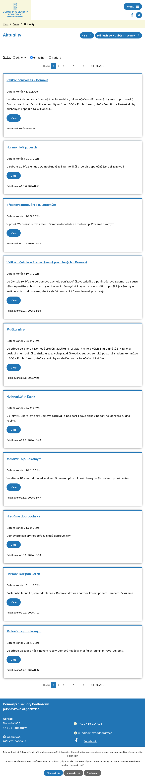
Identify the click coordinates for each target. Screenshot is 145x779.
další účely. (72, 755)
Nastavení (92, 772)
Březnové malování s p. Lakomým (31, 205)
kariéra (56, 58)
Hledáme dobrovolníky (23, 517)
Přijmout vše (53, 772)
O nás (16, 24)
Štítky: (7, 58)
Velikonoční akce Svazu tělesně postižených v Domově (47, 263)
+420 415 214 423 (90, 724)
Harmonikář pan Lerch (23, 574)
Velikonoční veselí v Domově (27, 81)
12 (83, 66)
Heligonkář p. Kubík (21, 397)
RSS (85, 36)
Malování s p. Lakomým (24, 459)
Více (14, 118)
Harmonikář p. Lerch (22, 148)
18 (92, 66)
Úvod (5, 24)
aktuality (38, 58)
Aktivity (21, 58)
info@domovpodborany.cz (95, 733)
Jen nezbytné (74, 772)
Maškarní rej (16, 330)
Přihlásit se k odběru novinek (118, 36)
